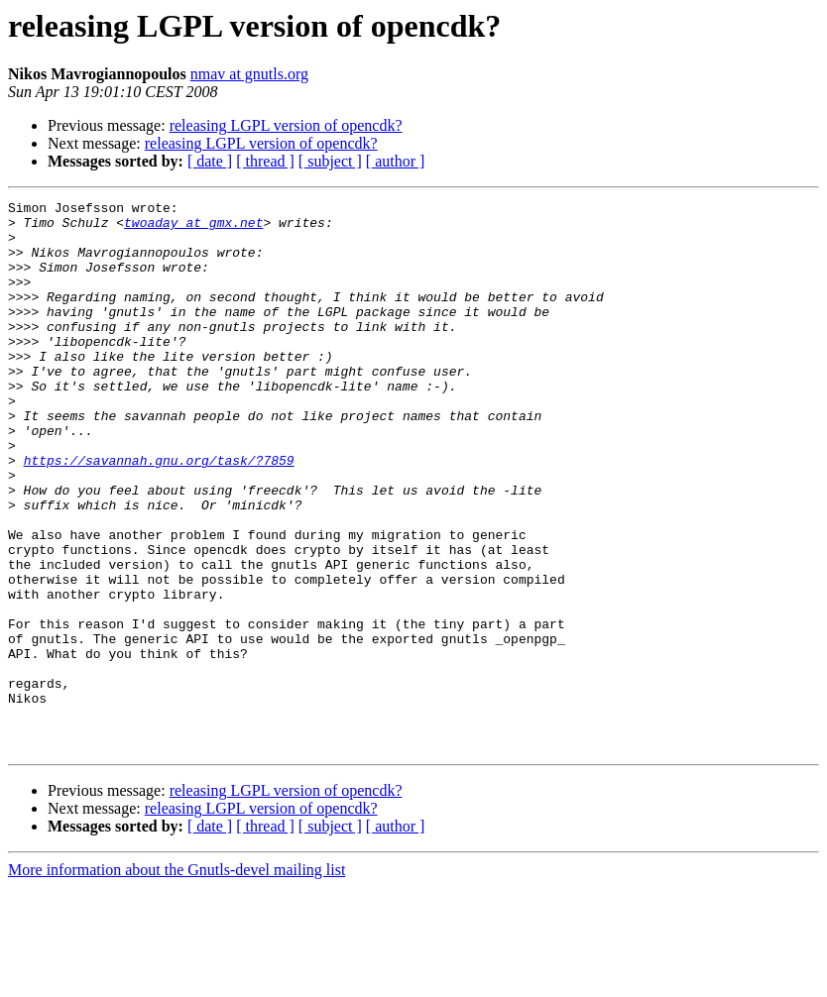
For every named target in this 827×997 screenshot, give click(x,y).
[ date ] (209, 161)
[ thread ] (265, 161)
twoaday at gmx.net (193, 228)
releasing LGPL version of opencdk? (286, 125)
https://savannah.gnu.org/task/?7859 (159, 513)
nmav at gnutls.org (249, 73)
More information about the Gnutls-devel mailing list (176, 979)
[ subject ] (330, 161)
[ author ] (395, 161)
